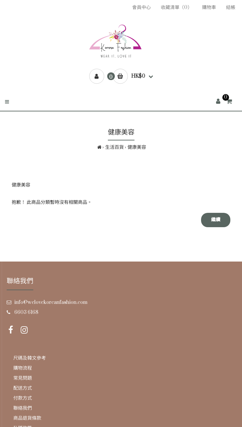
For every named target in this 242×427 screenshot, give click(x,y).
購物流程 (22, 368)
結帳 (230, 7)
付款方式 (22, 398)
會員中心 (141, 7)
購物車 (209, 7)
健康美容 (136, 147)
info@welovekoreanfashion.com (51, 302)
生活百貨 (114, 147)
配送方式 (22, 388)
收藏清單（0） (176, 7)
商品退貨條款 (27, 418)
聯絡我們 (22, 408)
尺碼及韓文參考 (29, 358)
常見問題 (22, 378)
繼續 (215, 220)
